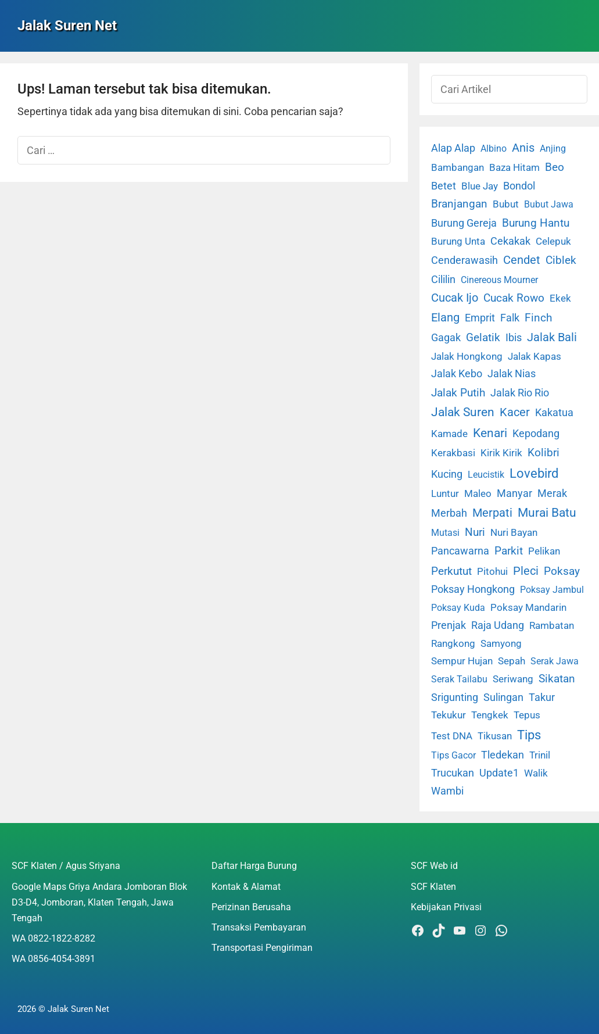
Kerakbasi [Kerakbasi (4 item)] (453, 453)
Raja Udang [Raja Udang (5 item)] (497, 625)
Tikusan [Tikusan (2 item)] (495, 736)
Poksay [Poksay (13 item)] (562, 571)
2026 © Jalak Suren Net (63, 1009)
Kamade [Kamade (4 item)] (449, 433)
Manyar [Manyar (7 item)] (514, 493)
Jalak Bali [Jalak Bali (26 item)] (552, 337)
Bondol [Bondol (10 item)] (519, 186)
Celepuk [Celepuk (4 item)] (553, 241)
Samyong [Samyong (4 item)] (501, 643)
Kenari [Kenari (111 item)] (490, 432)
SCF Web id (434, 865)
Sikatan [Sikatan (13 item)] (557, 678)
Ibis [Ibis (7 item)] (513, 337)
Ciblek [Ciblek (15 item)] (561, 260)
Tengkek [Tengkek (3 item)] (489, 715)
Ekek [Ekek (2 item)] (560, 298)
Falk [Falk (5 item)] (509, 318)
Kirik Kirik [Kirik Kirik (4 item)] (501, 453)
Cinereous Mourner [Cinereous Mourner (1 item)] (499, 279)
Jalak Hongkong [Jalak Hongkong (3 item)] (467, 356)
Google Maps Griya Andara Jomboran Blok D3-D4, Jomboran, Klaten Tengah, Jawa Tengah (99, 902)
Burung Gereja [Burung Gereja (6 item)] (464, 223)
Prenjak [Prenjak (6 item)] (448, 625)
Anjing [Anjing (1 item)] (553, 148)
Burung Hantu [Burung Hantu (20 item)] (535, 223)
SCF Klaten (433, 886)
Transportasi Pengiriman (262, 947)
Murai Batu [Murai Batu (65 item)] (547, 513)
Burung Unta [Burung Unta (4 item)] (458, 241)
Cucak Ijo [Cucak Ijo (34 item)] (454, 298)
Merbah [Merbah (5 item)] (449, 513)
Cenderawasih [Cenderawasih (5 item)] (464, 260)
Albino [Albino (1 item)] (493, 148)
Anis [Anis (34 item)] (523, 148)
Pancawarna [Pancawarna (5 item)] (460, 551)
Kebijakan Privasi (446, 907)
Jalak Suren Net (67, 25)
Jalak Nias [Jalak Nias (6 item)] (511, 374)
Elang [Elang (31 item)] (445, 317)
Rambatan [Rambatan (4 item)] (551, 625)
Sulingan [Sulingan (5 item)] (503, 697)
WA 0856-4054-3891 (53, 958)
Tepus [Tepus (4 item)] (527, 715)
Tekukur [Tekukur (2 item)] (448, 715)
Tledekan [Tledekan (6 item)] (502, 755)
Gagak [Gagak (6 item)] (446, 338)
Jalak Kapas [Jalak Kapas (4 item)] (534, 356)
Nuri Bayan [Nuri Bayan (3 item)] (513, 532)
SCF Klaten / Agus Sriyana (66, 865)
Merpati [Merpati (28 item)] (492, 513)
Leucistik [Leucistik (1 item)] (486, 474)
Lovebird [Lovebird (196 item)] (534, 473)
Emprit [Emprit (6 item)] (480, 318)
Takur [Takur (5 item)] (542, 697)
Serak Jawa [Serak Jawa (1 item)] (554, 661)
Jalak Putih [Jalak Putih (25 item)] (458, 392)
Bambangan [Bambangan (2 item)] (457, 167)
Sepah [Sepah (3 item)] (511, 661)
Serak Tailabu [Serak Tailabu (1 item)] (459, 679)
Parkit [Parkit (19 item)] (508, 550)
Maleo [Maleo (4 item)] (478, 493)
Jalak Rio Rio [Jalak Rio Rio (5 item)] (519, 393)
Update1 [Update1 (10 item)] (499, 773)
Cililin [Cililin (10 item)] (443, 279)
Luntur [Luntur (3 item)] (445, 493)
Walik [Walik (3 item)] (536, 773)
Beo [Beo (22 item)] (554, 167)
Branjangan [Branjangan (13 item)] (459, 204)
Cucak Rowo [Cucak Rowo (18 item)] (513, 298)
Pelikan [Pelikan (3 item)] (544, 551)
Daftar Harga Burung (254, 865)
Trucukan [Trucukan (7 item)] (452, 773)
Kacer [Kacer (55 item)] (515, 412)
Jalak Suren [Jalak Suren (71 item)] (462, 412)
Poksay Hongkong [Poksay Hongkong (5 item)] (473, 589)
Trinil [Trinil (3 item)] (539, 755)
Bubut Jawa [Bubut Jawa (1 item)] (548, 204)
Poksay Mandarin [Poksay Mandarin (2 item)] (528, 607)
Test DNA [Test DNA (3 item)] (451, 736)
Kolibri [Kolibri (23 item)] (543, 452)
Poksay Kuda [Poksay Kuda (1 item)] (458, 607)
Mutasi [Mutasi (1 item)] (445, 532)
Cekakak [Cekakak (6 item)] (510, 241)
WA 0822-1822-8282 (53, 938)
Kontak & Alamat (246, 886)
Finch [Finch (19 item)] (538, 317)
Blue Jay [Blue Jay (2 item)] (479, 186)
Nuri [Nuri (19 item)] (475, 532)
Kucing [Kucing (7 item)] (446, 474)
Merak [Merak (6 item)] (552, 493)
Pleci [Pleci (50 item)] (526, 571)
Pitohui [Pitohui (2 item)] (492, 571)
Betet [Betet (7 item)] (443, 186)
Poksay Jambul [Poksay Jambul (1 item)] (552, 589)
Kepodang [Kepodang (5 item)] (535, 433)
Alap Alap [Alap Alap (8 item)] (453, 148)
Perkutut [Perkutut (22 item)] (451, 571)
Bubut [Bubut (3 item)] (506, 204)
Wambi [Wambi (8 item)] (447, 791)
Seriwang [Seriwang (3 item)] (513, 679)
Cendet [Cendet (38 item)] (521, 260)
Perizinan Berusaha (251, 907)
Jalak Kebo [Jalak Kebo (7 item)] (456, 373)
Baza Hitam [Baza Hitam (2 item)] (514, 167)
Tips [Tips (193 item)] (529, 734)
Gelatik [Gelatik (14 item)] (483, 337)
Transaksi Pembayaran (258, 927)
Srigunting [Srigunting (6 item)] (454, 697)
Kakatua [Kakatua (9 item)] (554, 412)
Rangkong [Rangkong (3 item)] (453, 643)
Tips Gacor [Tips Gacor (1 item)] (453, 755)
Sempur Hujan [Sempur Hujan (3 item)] (462, 661)
